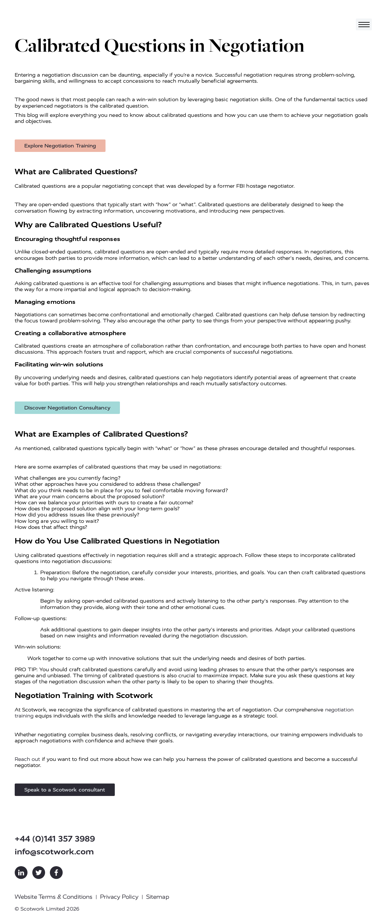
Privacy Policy (119, 897)
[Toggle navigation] (364, 24)
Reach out (27, 759)
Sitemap (157, 897)
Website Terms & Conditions (54, 897)
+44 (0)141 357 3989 (55, 839)
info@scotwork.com (54, 851)
